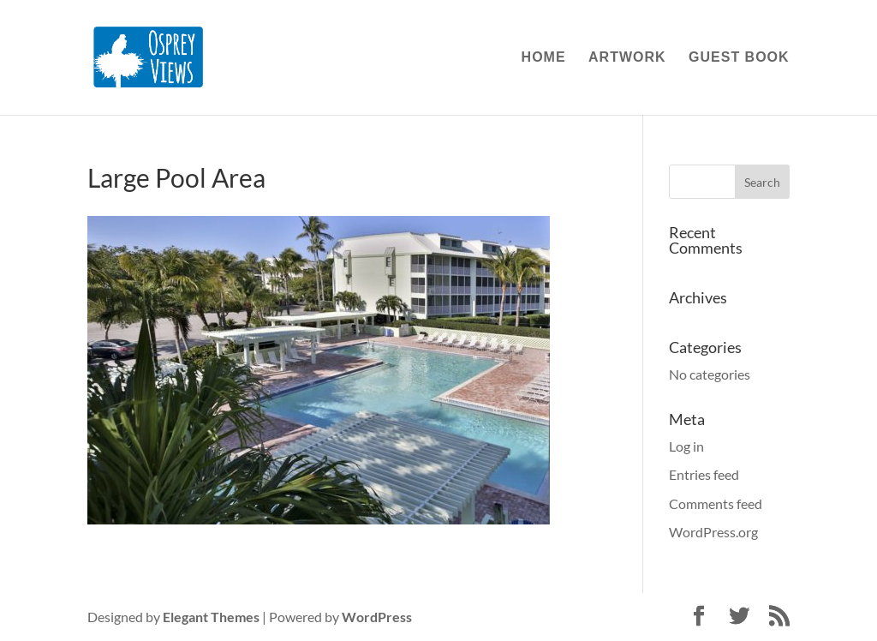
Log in (686, 446)
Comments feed (715, 503)
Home (544, 57)
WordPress (377, 616)
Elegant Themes (211, 616)
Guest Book (739, 57)
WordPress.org (713, 532)
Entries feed (704, 474)
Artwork (627, 57)
